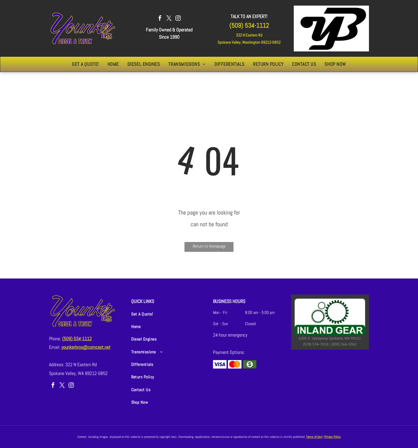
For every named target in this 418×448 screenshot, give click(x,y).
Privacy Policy (332, 437)
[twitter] (169, 18)
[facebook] (160, 18)
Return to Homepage (209, 246)
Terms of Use (314, 437)
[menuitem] (85, 64)
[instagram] (178, 18)
